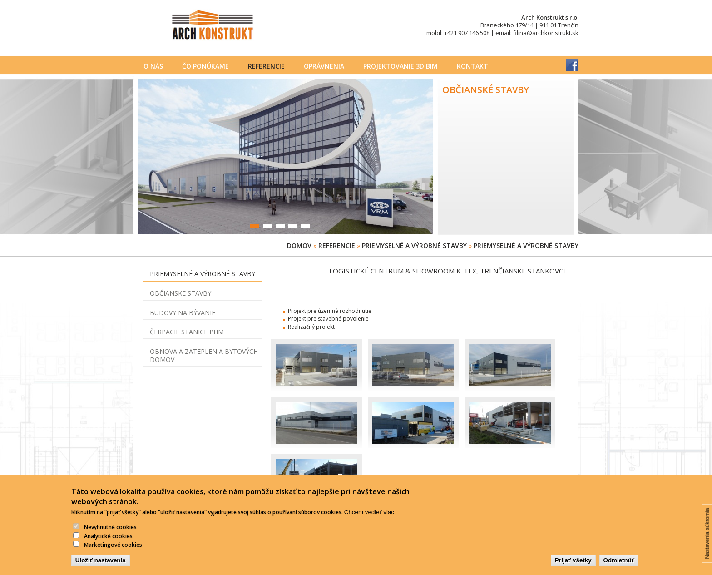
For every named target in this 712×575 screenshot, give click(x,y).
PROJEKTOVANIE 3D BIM (400, 66)
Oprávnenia (324, 66)
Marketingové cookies (113, 551)
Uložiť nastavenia (100, 566)
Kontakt (472, 66)
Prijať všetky (573, 566)
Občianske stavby (180, 293)
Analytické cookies (108, 542)
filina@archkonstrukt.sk (545, 33)
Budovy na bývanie (182, 312)
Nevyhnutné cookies (110, 533)
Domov (299, 245)
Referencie (266, 66)
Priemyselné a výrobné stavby (414, 245)
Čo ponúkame (205, 66)
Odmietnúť (619, 566)
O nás (153, 66)
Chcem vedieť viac (369, 518)
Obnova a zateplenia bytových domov (204, 355)
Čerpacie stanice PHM (187, 331)
